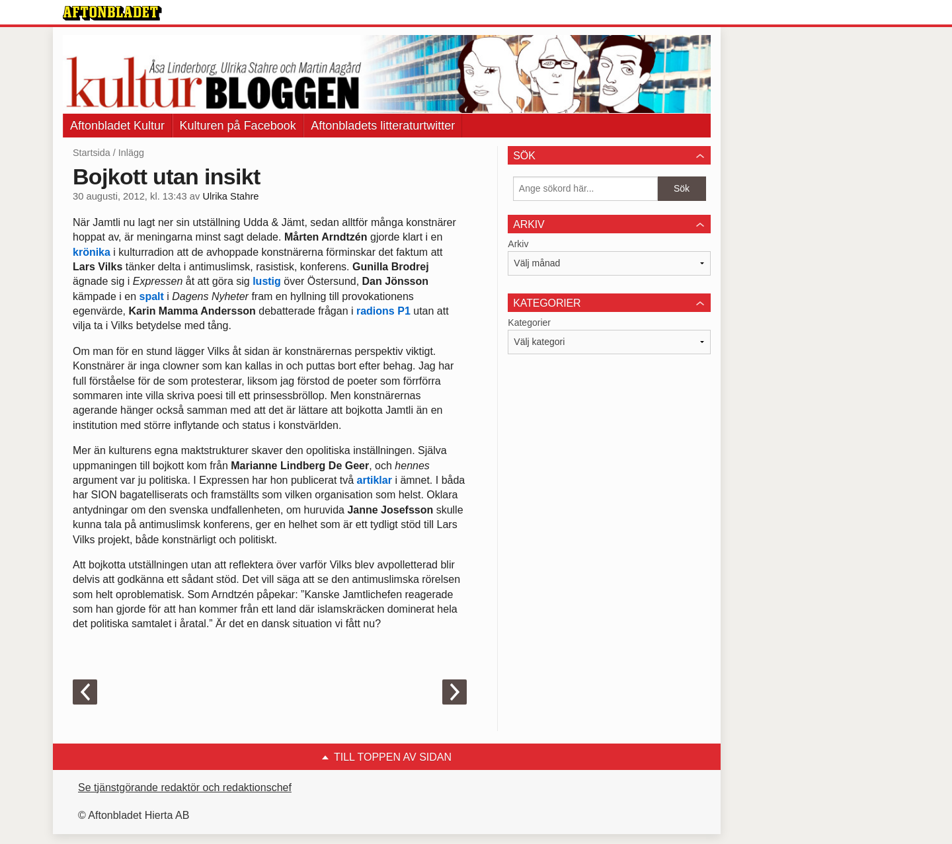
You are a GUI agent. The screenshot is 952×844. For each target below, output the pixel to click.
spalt (151, 296)
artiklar (374, 480)
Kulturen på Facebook (238, 125)
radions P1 (383, 311)
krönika (91, 252)
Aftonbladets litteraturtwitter (383, 125)
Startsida (91, 152)
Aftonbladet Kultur (117, 125)
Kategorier (529, 322)
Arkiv (518, 244)
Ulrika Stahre (230, 196)
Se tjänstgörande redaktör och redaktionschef (185, 787)
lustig (267, 281)
